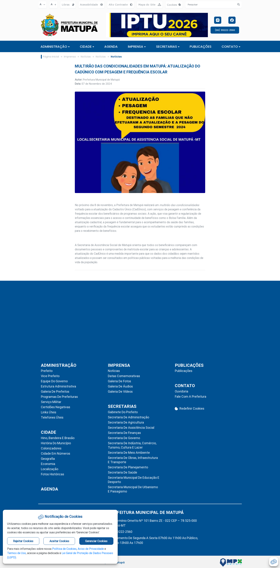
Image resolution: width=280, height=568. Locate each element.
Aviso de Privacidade (91, 549)
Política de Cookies (64, 549)
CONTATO (231, 46)
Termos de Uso (16, 553)
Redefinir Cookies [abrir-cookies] (189, 408)
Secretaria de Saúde (122, 472)
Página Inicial (51, 56)
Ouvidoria (181, 391)
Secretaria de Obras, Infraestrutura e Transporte (133, 460)
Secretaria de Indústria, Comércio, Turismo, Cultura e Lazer (132, 445)
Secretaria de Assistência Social (131, 428)
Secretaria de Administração (128, 417)
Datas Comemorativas (124, 376)
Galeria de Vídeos (120, 391)
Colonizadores (51, 448)
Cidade (87, 46)
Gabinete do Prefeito (123, 412)
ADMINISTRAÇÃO (55, 46)
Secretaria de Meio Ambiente (129, 453)
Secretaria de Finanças (124, 433)
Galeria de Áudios (120, 386)
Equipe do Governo (54, 381)
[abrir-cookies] (273, 561)
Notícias (86, 56)
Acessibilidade (91, 4)
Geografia (48, 459)
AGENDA (111, 46)
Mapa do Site (149, 4)
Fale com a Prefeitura (190, 396)
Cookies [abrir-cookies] (175, 5)
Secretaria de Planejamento (128, 467)
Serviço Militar (51, 402)
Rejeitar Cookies (23, 541)
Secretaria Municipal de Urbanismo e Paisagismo (133, 489)
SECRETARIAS (167, 46)
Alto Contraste (120, 4)
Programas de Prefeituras (59, 397)
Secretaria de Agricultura (126, 422)
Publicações (183, 371)
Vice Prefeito (50, 376)
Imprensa (70, 56)
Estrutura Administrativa (58, 386)
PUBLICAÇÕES (200, 46)
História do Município (56, 443)
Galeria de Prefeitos (55, 391)
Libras (68, 4)
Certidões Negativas (55, 407)
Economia (48, 464)
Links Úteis (48, 412)
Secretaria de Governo (124, 438)
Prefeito (46, 371)
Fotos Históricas (52, 474)
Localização (49, 469)
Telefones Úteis (52, 417)
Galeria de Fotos (119, 381)
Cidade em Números (55, 453)
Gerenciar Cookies (96, 541)
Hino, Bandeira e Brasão (57, 438)
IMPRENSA (137, 46)
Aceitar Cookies (59, 541)
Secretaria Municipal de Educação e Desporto (133, 480)
